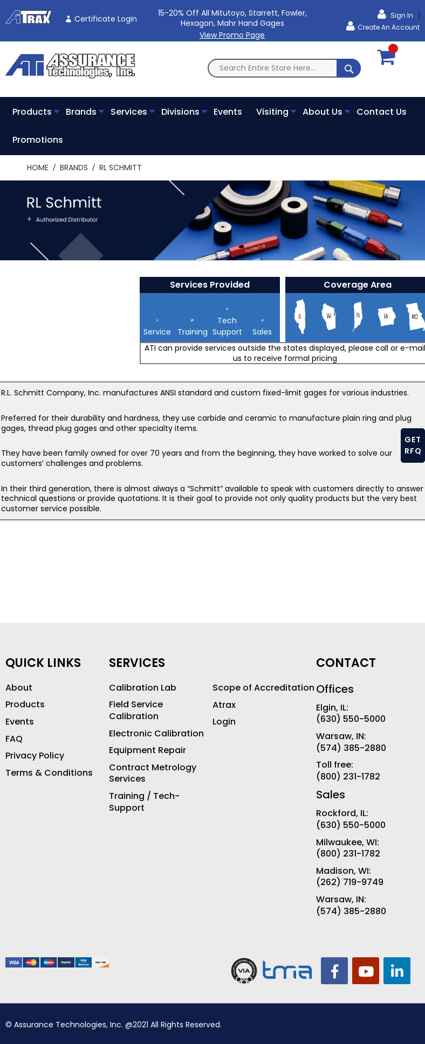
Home (39, 167)
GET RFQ (413, 445)
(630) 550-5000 (351, 719)
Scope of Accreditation (263, 688)
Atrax (224, 705)
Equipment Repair (147, 750)
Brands (75, 167)
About (18, 688)
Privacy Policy (34, 756)
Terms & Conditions (49, 773)
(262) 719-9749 (349, 882)
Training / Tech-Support (144, 801)
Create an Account (389, 27)
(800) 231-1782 (348, 777)
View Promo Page (232, 35)
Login (224, 722)
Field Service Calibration (136, 710)
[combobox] (284, 68)
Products (25, 705)
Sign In (401, 15)
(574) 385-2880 (351, 748)
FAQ (14, 739)
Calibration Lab (142, 688)
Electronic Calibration (156, 734)
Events (19, 722)
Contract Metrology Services (152, 773)
